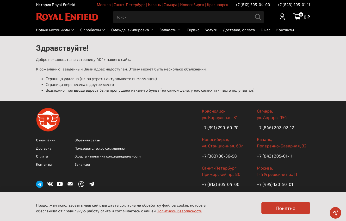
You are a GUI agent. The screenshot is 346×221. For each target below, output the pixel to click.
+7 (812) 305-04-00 (252, 4)
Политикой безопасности (179, 210)
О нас (266, 29)
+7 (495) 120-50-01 (275, 184)
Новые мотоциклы (55, 29)
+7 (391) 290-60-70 (220, 127)
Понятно (285, 208)
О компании (45, 140)
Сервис (193, 29)
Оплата (42, 156)
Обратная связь (87, 140)
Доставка (43, 148)
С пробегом (92, 29)
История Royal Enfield (55, 4)
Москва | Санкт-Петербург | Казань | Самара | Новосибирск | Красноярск (162, 4)
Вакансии (82, 164)
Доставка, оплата (239, 29)
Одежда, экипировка (132, 29)
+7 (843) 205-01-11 (294, 4)
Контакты (285, 29)
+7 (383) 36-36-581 (220, 155)
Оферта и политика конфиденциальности (107, 156)
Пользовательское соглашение (99, 148)
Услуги (211, 29)
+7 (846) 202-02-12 (275, 127)
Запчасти (170, 29)
